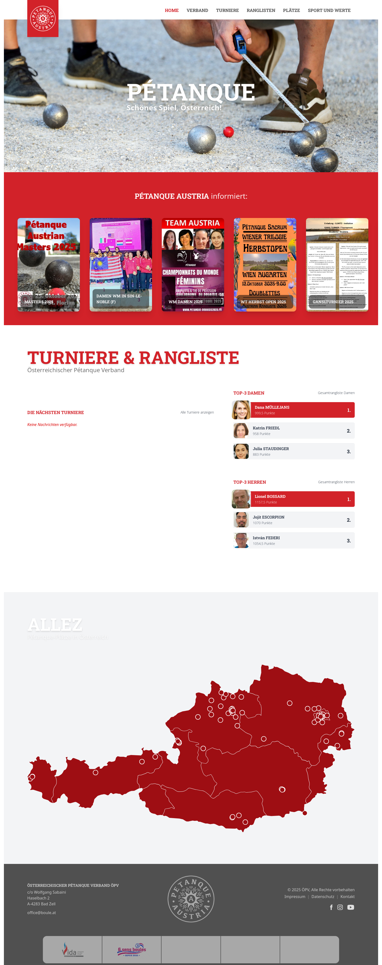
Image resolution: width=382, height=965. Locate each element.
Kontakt (347, 896)
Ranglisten (261, 10)
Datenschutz (323, 896)
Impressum (295, 896)
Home (172, 10)
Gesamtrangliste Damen (336, 392)
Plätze (291, 10)
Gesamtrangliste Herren (336, 482)
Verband (197, 10)
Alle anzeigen (197, 412)
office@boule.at (41, 912)
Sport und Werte (329, 10)
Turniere (227, 10)
